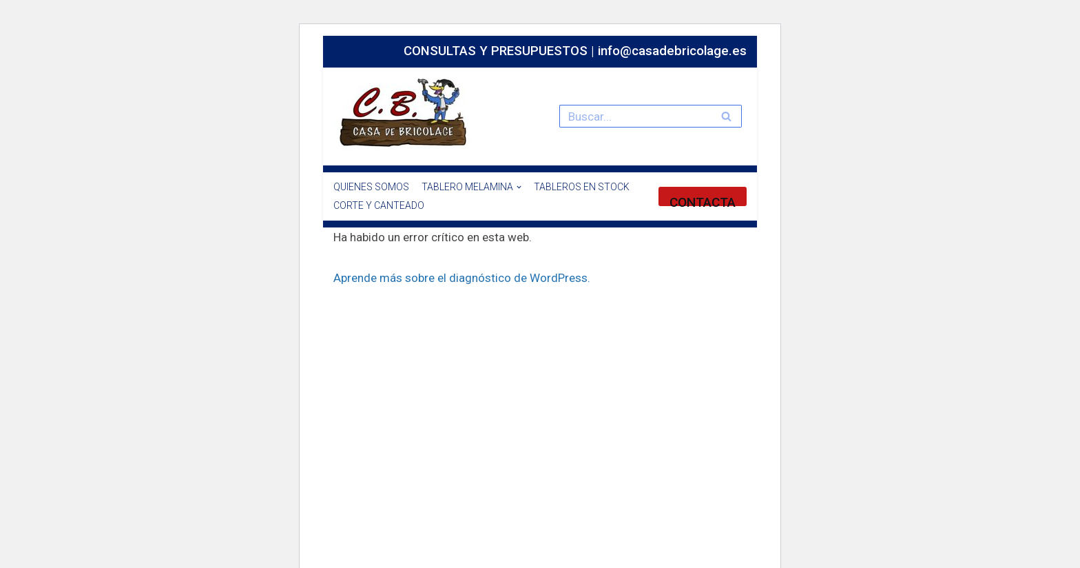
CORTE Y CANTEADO (378, 205)
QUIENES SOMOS (371, 186)
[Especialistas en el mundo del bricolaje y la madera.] (405, 113)
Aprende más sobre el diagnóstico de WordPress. (461, 278)
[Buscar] (635, 116)
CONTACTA (702, 200)
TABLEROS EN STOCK (582, 186)
